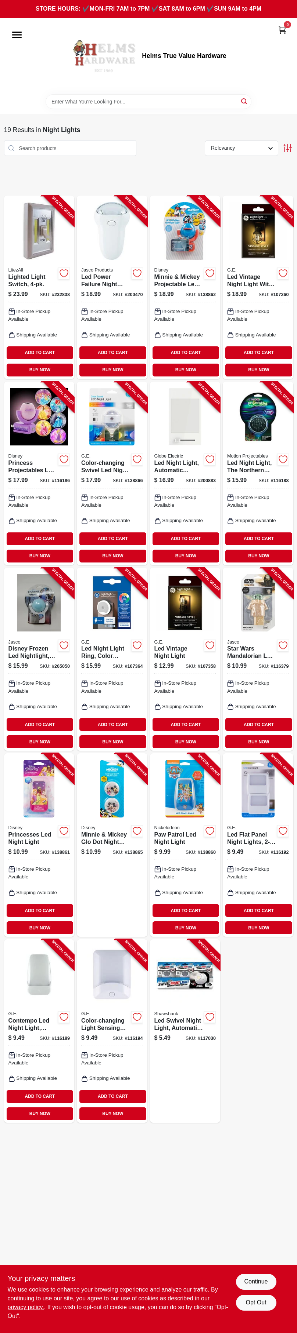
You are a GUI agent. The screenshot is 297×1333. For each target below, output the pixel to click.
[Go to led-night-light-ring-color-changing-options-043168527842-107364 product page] (112, 659)
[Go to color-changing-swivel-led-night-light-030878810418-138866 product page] (112, 473)
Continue (256, 1281)
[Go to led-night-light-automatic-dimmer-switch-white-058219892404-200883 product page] (185, 473)
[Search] (244, 101)
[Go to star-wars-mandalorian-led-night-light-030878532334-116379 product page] (258, 659)
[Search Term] (148, 101)
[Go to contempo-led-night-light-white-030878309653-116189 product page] (39, 1031)
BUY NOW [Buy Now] (39, 369)
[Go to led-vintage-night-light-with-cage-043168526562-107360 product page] (258, 287)
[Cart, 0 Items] (282, 30)
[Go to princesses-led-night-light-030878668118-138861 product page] (39, 845)
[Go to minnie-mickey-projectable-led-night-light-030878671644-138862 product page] (185, 287)
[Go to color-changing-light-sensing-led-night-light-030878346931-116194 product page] (112, 1031)
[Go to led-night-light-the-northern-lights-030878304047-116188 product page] (258, 473)
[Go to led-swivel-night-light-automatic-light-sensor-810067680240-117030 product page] (185, 1031)
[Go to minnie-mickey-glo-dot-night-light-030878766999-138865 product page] (112, 845)
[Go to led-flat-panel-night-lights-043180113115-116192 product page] (258, 845)
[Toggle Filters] (287, 148)
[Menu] (17, 35)
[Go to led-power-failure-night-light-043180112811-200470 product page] (112, 287)
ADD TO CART (40, 352)
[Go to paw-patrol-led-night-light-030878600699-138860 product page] (185, 845)
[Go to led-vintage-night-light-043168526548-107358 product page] (185, 659)
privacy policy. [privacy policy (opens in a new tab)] (26, 1307)
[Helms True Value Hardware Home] (104, 56)
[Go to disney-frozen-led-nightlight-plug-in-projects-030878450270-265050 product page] (39, 659)
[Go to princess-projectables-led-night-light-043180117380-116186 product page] (39, 473)
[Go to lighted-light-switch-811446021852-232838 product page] (39, 287)
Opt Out (256, 1302)
